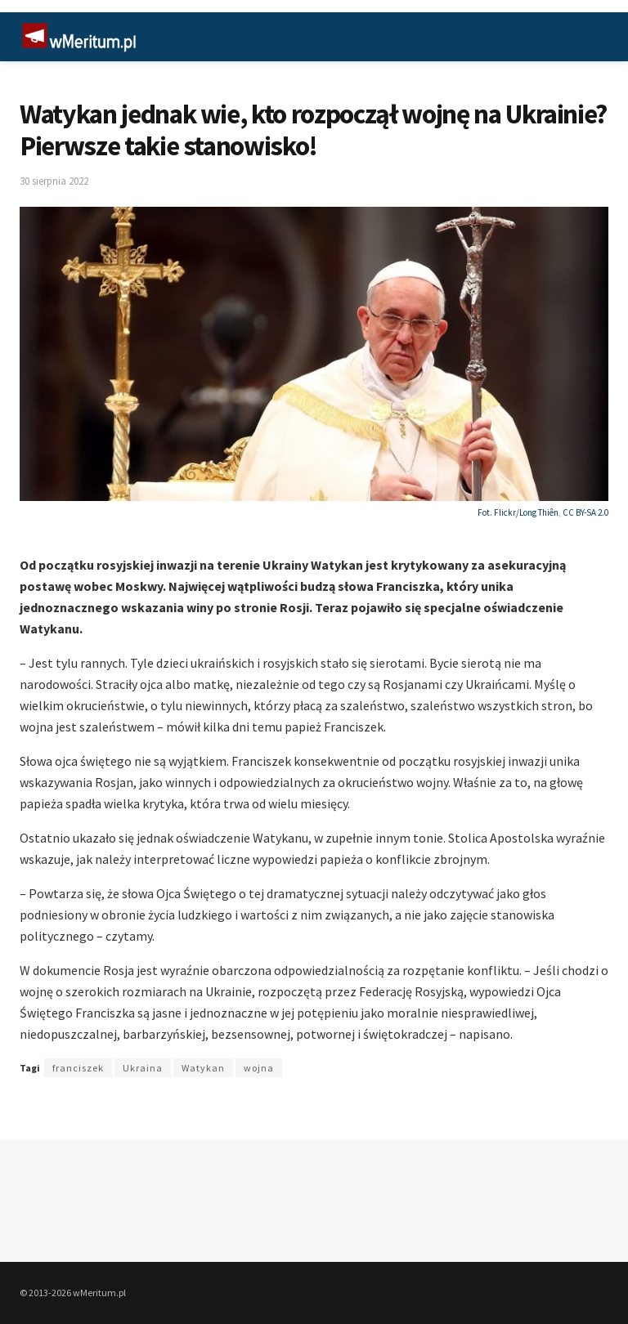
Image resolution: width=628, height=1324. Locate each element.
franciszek (78, 1068)
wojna (259, 1068)
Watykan (203, 1068)
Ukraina (143, 1068)
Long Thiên (538, 512)
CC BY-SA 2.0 (585, 512)
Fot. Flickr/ (498, 512)
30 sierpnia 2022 (54, 181)
